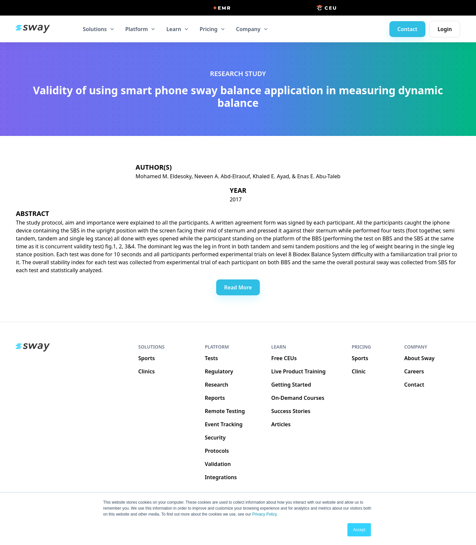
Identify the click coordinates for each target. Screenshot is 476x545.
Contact (407, 29)
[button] (99, 29)
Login (445, 29)
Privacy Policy (264, 514)
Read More (238, 287)
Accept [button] (359, 529)
